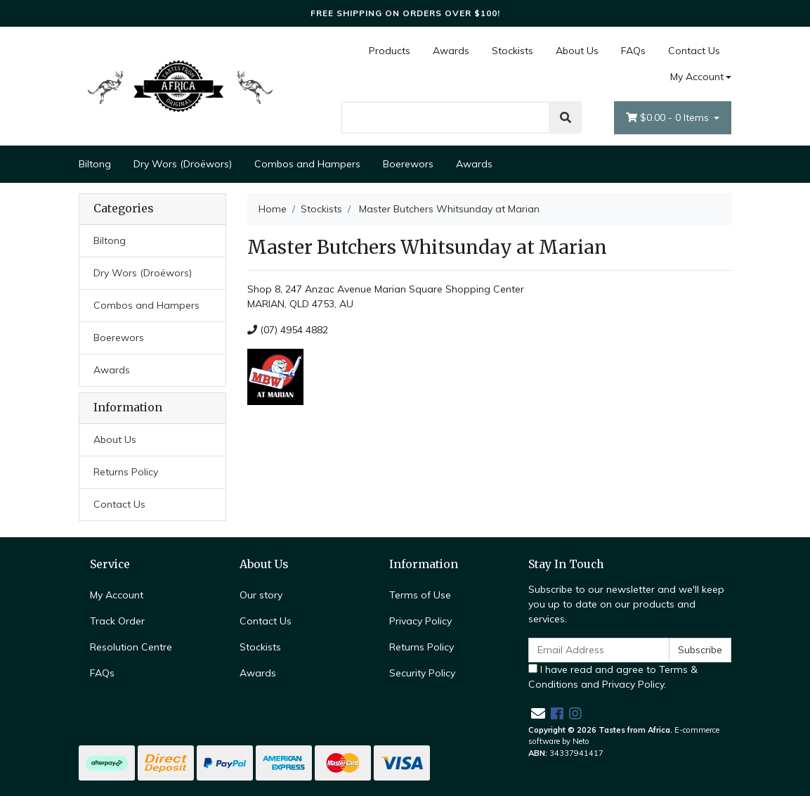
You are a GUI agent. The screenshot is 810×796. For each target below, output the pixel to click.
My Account (116, 595)
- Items (669, 117)
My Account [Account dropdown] (697, 76)
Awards (451, 50)
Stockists (512, 50)
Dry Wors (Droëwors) (182, 164)
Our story (261, 595)
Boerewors (408, 164)
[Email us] (538, 713)
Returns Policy (125, 472)
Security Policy (422, 673)
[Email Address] (599, 650)
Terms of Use (420, 595)
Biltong (95, 164)
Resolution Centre (131, 647)
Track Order (117, 621)
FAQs (633, 50)
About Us (577, 50)
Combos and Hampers (307, 164)
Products (389, 50)
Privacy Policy (420, 621)
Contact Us (694, 50)
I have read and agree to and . (613, 677)
